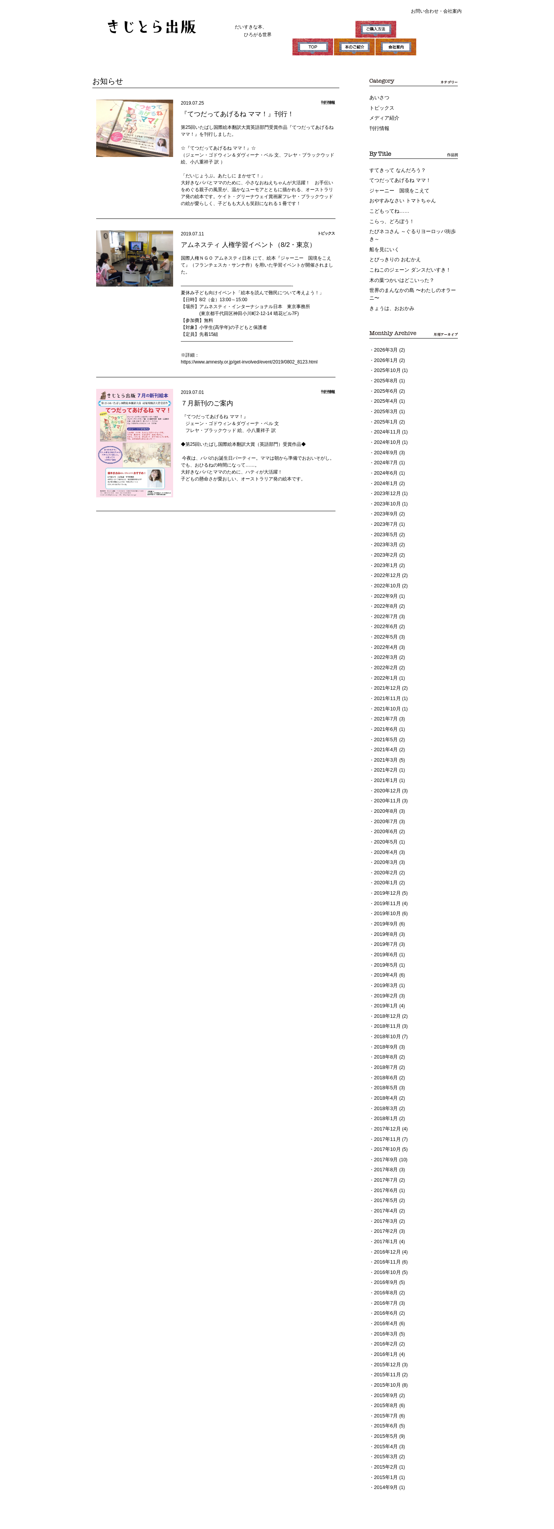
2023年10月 (386, 482)
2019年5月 (385, 914)
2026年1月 (385, 347)
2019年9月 (385, 876)
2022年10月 (386, 559)
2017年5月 (385, 1136)
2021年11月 (386, 664)
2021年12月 (386, 655)
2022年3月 (385, 626)
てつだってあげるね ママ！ (397, 177)
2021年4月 (385, 712)
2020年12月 (386, 751)
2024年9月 (385, 434)
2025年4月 (385, 386)
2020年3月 (385, 818)
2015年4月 (385, 1366)
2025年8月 (385, 366)
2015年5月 (385, 1357)
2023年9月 (385, 491)
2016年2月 (385, 1270)
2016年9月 (385, 1213)
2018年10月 (386, 982)
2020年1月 (385, 837)
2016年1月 (385, 1280)
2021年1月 (385, 741)
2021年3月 (385, 722)
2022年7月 (385, 587)
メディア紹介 (383, 116)
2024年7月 (385, 443)
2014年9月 (385, 1405)
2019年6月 (385, 905)
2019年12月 (386, 847)
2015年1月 (385, 1395)
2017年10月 (386, 1087)
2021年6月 (385, 693)
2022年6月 (385, 597)
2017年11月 (386, 1078)
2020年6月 (385, 789)
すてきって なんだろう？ (395, 167)
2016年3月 (385, 1261)
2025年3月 (385, 395)
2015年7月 (385, 1338)
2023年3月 (385, 520)
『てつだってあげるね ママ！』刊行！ (234, 113)
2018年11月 (386, 972)
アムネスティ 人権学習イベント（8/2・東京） (244, 243)
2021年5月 (385, 703)
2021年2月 (385, 732)
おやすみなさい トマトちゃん (400, 196)
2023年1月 (385, 539)
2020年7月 (385, 780)
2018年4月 (385, 1039)
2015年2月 (385, 1386)
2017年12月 (386, 1068)
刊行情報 (378, 126)
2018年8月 (385, 1001)
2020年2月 (385, 828)
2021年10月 (386, 674)
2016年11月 (386, 1193)
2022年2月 (385, 636)
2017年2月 (385, 1164)
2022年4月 (385, 616)
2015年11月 (386, 1299)
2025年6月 (385, 376)
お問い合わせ (425, 11)
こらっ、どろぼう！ (390, 215)
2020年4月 (385, 809)
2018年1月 (385, 1059)
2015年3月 (385, 1376)
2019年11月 (386, 857)
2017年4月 (385, 1145)
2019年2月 (385, 943)
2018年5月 (385, 1030)
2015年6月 (385, 1347)
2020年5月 (385, 799)
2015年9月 (385, 1318)
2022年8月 (385, 578)
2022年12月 (386, 549)
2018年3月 (385, 1049)
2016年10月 (386, 1203)
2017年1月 (385, 1174)
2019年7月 (385, 895)
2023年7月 (385, 501)
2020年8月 (385, 770)
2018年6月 (385, 1020)
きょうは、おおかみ (390, 296)
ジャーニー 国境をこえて (397, 186)
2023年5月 (385, 511)
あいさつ (378, 97)
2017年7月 (385, 1116)
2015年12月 (386, 1289)
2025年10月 (386, 357)
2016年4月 (385, 1251)
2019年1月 (385, 953)
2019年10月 (386, 866)
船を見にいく (383, 241)
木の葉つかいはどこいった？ (399, 270)
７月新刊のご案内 (205, 402)
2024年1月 (385, 462)
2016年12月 (386, 1184)
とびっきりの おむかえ (393, 251)
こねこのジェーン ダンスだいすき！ (406, 260)
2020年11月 (386, 761)
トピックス (380, 107)
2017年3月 (385, 1155)
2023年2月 (385, 530)
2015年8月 (385, 1328)
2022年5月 (385, 607)
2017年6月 (385, 1126)
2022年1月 (385, 645)
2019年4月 (385, 924)
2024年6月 (385, 453)
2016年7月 (385, 1232)
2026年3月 (385, 337)
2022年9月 (385, 568)
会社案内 (452, 11)
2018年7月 (385, 1011)
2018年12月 (386, 962)
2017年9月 (385, 1097)
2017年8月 (385, 1107)
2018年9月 (385, 991)
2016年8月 (385, 1222)
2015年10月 (386, 1309)
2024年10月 (386, 424)
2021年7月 (385, 684)
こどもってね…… (387, 205)
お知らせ (106, 81)
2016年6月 (385, 1241)
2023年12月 (386, 472)
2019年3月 (385, 934)
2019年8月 (385, 886)
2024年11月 (386, 414)
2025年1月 (385, 405)
